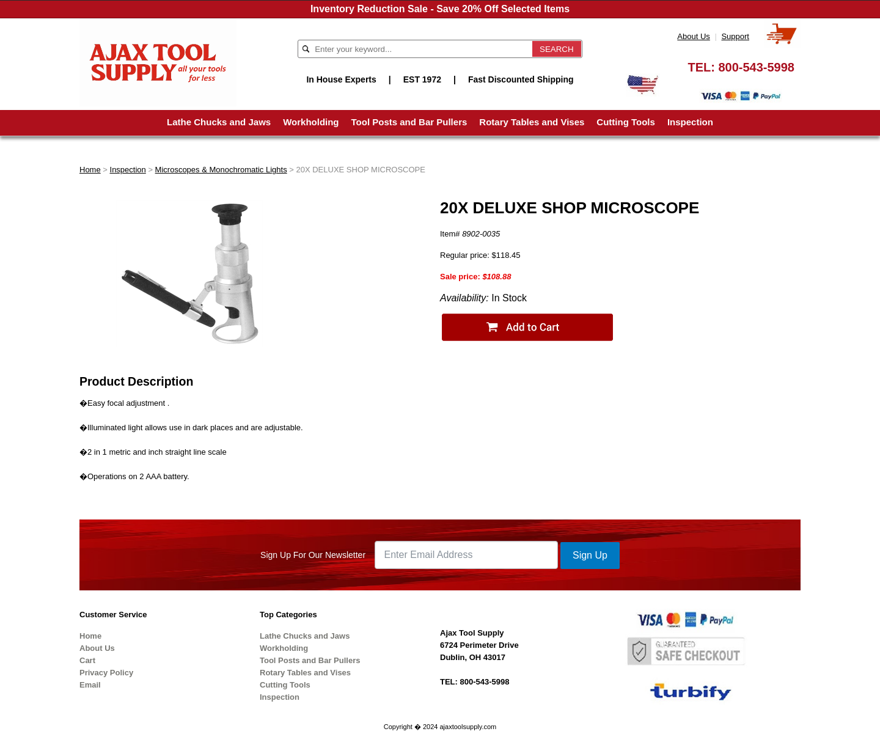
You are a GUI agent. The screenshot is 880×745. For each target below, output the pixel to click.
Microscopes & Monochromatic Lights (221, 169)
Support (735, 36)
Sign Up (590, 555)
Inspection (690, 122)
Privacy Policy (106, 672)
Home (90, 169)
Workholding (311, 122)
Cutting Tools (625, 122)
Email (90, 684)
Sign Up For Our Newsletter (312, 555)
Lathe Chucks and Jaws (219, 122)
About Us (693, 36)
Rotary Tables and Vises (531, 122)
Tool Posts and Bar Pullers (409, 122)
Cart (87, 660)
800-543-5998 (756, 67)
